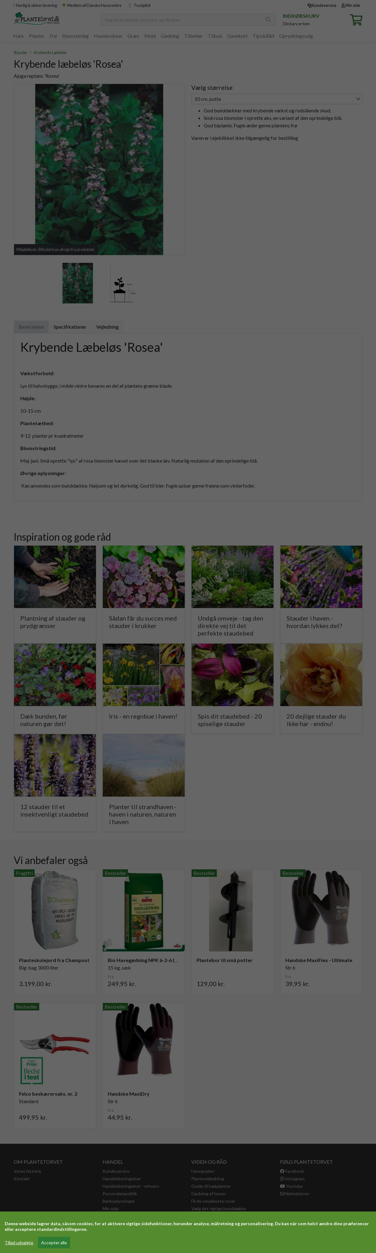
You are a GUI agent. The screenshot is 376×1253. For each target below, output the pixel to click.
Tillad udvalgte (19, 1242)
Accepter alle (54, 1242)
